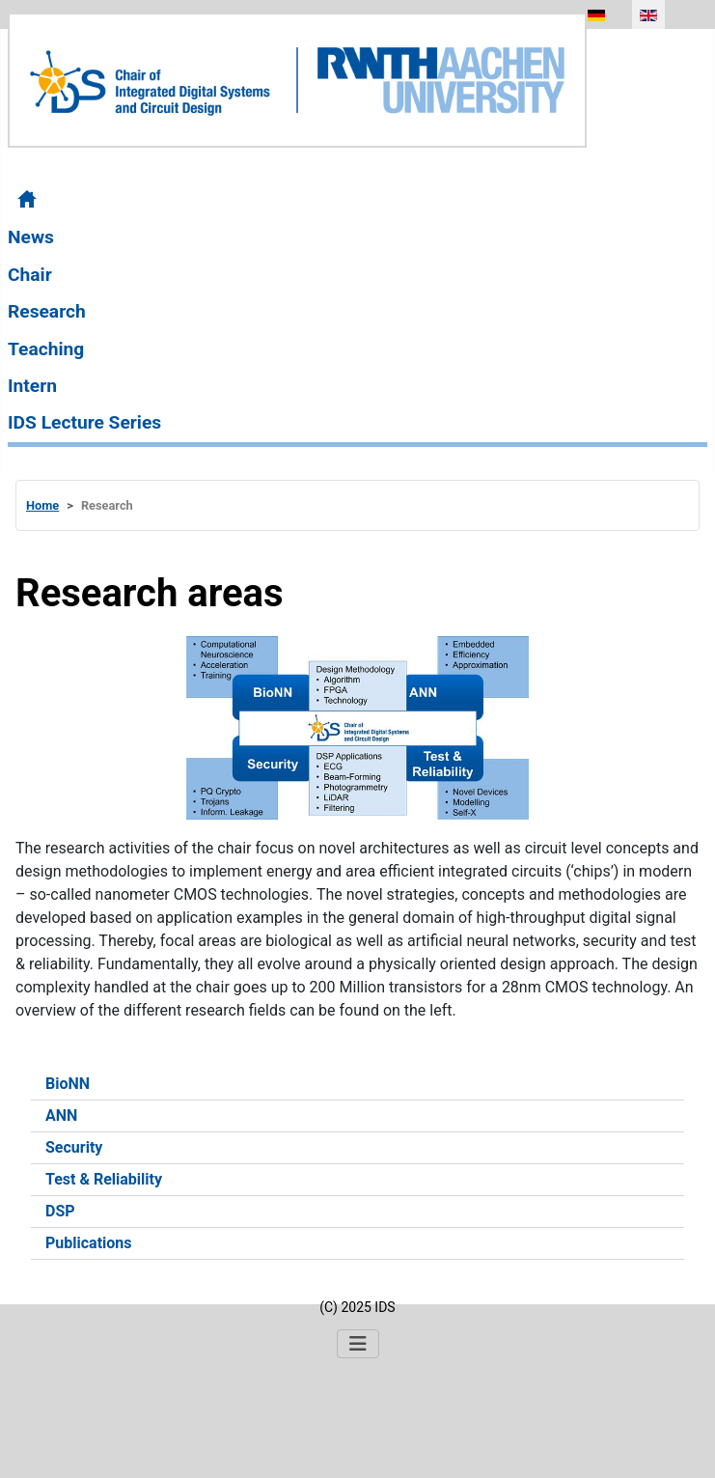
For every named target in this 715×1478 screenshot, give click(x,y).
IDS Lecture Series (84, 422)
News (31, 237)
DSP (60, 1211)
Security (73, 1147)
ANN (61, 1115)
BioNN (67, 1083)
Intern (32, 386)
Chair (30, 275)
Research (47, 311)
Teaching (46, 349)
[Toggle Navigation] (358, 1343)
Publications (88, 1243)
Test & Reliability (103, 1179)
